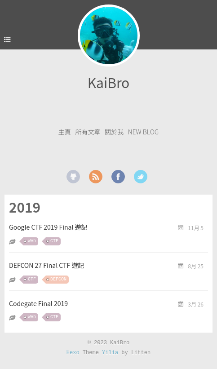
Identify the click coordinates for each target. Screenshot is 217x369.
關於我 (114, 131)
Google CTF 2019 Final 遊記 (48, 226)
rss (95, 176)
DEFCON (58, 279)
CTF (54, 241)
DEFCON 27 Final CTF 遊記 (46, 265)
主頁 (64, 131)
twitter (140, 176)
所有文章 (87, 131)
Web (32, 241)
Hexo (73, 353)
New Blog (143, 131)
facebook (118, 176)
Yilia (110, 353)
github (73, 176)
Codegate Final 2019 (38, 303)
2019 (24, 207)
